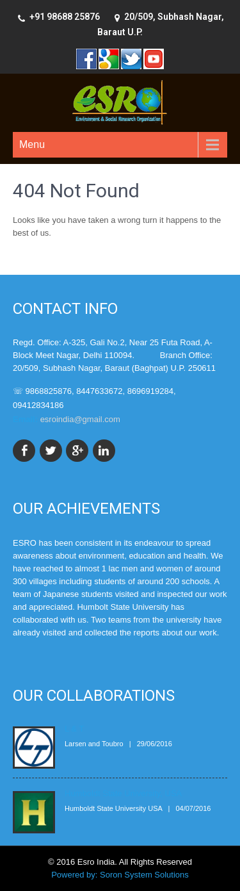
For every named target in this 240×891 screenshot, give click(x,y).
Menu (32, 144)
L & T (74, 728)
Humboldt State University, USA (123, 793)
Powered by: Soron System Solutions (120, 874)
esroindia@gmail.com (80, 419)
